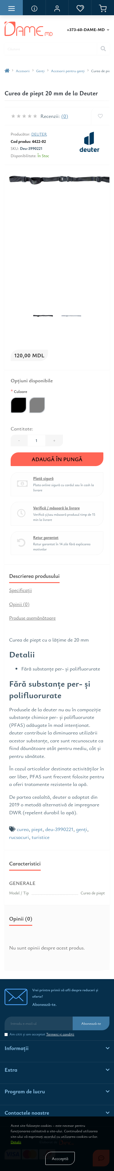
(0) (64, 115)
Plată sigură (43, 478)
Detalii (16, 1141)
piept (37, 829)
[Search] (103, 49)
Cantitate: (22, 428)
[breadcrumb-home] (7, 70)
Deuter (39, 134)
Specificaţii (20, 590)
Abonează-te (91, 1023)
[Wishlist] (100, 116)
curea (23, 829)
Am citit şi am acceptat (41, 1034)
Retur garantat (45, 537)
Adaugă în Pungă (57, 459)
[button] (57, 7)
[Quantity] (36, 440)
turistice (41, 836)
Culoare (19, 391)
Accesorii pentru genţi (68, 70)
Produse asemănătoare (32, 617)
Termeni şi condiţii (60, 1033)
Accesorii (23, 70)
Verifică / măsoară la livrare (56, 508)
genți (81, 829)
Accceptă (60, 1158)
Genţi (40, 70)
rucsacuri (19, 836)
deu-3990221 (59, 829)
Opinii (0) (19, 604)
